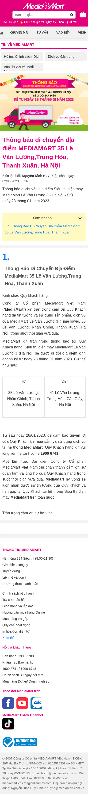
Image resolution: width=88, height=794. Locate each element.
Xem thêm (9, 638)
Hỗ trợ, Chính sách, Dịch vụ (22, 59)
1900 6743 (28, 669)
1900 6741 (10, 669)
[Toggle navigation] (6, 14)
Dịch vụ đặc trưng (61, 56)
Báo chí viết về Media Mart (19, 69)
